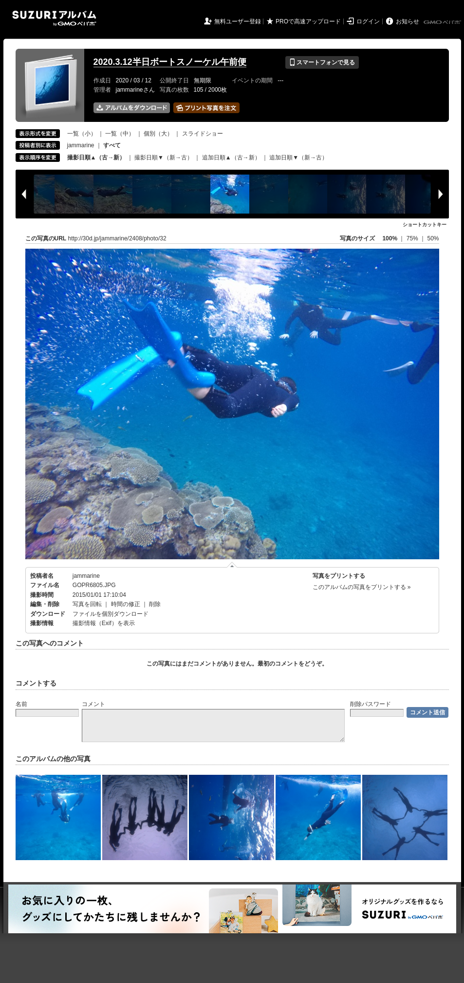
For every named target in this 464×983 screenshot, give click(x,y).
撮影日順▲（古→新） (96, 157)
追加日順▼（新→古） (298, 157)
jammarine (80, 145)
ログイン (368, 21)
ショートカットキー (424, 224)
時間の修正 (125, 604)
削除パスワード (370, 704)
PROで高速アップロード (308, 21)
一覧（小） (81, 133)
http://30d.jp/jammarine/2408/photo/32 (117, 238)
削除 (155, 604)
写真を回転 (87, 604)
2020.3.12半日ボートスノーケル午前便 (169, 62)
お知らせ (407, 21)
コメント (93, 704)
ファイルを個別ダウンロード (110, 613)
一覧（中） (119, 133)
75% (413, 238)
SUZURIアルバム (54, 18)
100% (390, 238)
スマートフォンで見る (322, 62)
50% (433, 238)
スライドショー (202, 133)
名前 (21, 704)
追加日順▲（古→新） (231, 157)
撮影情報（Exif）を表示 (104, 623)
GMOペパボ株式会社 (443, 22)
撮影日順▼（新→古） (163, 157)
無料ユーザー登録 (237, 21)
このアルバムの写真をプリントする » (362, 587)
